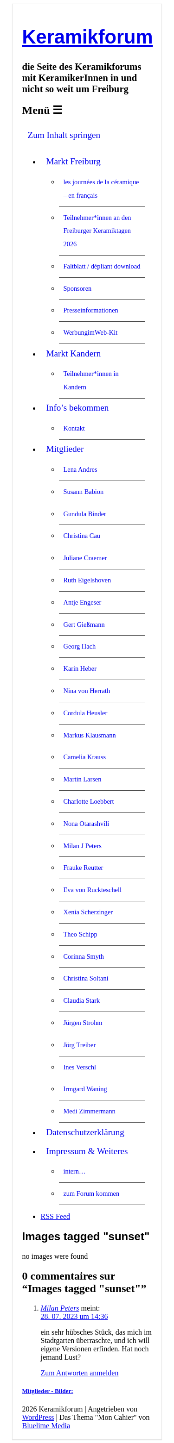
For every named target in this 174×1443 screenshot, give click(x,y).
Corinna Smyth (83, 956)
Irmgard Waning (85, 1089)
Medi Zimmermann (89, 1111)
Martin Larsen (82, 779)
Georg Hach (79, 646)
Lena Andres (80, 469)
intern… (74, 1171)
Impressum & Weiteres (87, 1151)
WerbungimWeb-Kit (90, 332)
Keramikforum (87, 37)
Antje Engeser (82, 602)
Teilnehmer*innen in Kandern (90, 380)
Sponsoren (77, 288)
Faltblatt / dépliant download (101, 266)
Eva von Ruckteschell (92, 889)
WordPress (38, 1417)
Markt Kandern (73, 353)
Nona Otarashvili (86, 823)
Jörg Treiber (79, 1045)
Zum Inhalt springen (63, 135)
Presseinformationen (90, 310)
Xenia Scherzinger (88, 912)
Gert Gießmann (83, 624)
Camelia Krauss (84, 757)
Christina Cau (81, 535)
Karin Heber (80, 668)
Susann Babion (83, 491)
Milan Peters (59, 1308)
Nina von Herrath (86, 690)
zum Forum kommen (91, 1193)
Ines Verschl (79, 1067)
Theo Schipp (80, 934)
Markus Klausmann (89, 735)
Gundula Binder (84, 514)
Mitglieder (65, 449)
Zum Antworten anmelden (79, 1373)
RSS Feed (55, 1216)
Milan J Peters (82, 846)
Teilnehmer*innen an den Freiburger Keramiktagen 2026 (97, 231)
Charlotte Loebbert (88, 801)
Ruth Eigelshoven (87, 580)
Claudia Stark (81, 1000)
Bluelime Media (46, 1426)
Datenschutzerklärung (85, 1132)
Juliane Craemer (85, 558)
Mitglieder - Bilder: (47, 1390)
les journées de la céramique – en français (101, 188)
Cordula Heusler (85, 713)
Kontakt (73, 428)
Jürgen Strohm (82, 1022)
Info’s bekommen (77, 407)
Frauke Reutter (83, 867)
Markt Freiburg (73, 161)
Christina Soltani (85, 978)
